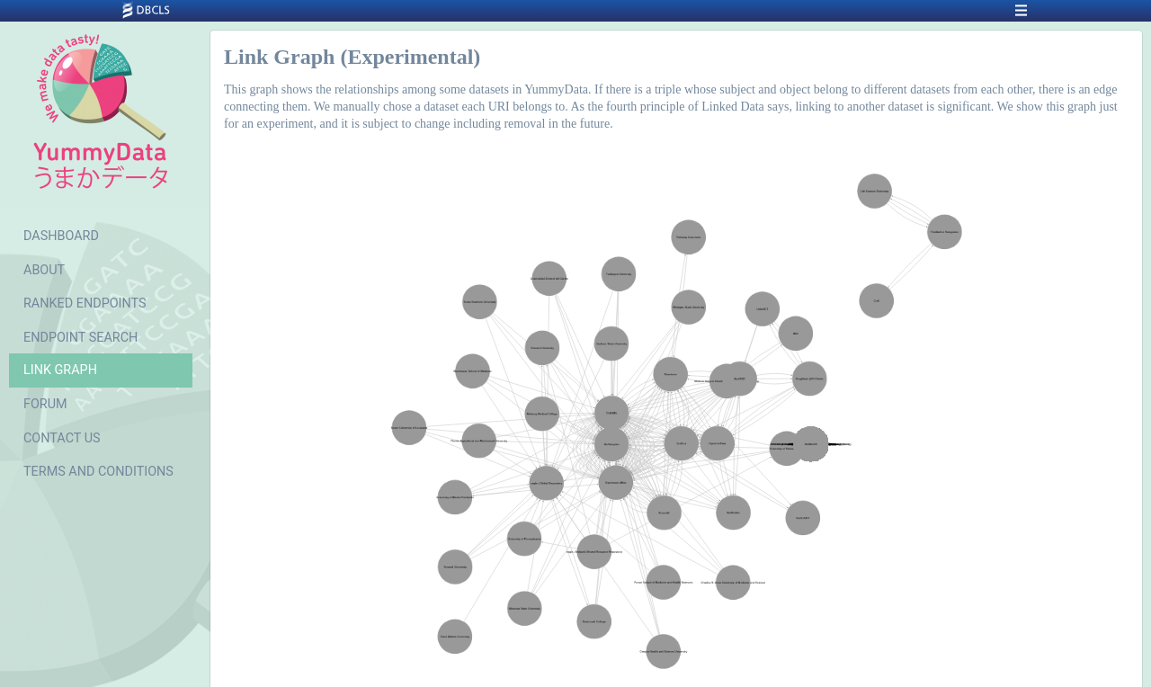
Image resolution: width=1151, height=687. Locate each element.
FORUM (45, 404)
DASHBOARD (61, 236)
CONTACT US (62, 438)
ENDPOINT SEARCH (80, 337)
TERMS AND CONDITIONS (98, 471)
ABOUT (44, 270)
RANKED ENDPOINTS (85, 303)
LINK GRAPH (60, 370)
